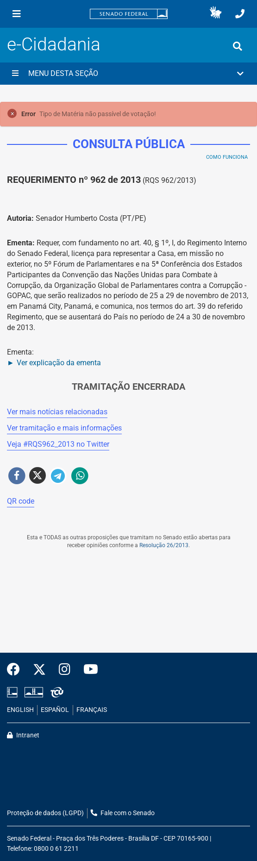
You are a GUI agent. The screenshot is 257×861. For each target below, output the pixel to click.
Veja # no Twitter (58, 444)
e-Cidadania (53, 44)
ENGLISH (20, 710)
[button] (215, 14)
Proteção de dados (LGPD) (45, 813)
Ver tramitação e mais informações (64, 428)
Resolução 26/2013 (163, 545)
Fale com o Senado (123, 813)
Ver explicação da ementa (59, 362)
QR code (20, 501)
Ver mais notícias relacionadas (57, 411)
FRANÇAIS (91, 710)
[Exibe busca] (237, 46)
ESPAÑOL (55, 710)
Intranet (23, 735)
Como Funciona (227, 157)
